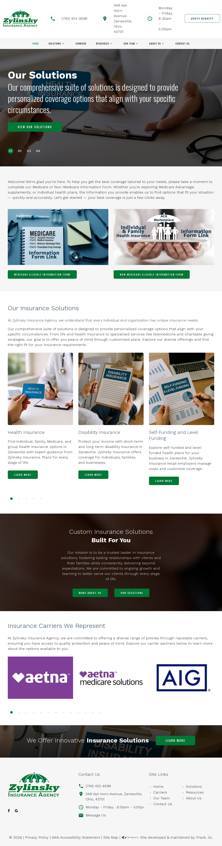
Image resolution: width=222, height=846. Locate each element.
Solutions (55, 43)
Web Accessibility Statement (75, 837)
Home (35, 43)
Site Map (111, 837)
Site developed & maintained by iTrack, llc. (168, 837)
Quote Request (202, 18)
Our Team (129, 43)
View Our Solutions (35, 123)
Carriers (81, 43)
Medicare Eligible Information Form (42, 274)
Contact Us (182, 43)
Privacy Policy (36, 837)
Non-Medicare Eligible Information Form (151, 274)
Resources (102, 43)
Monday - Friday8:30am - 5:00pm (165, 18)
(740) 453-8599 (74, 18)
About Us (155, 43)
